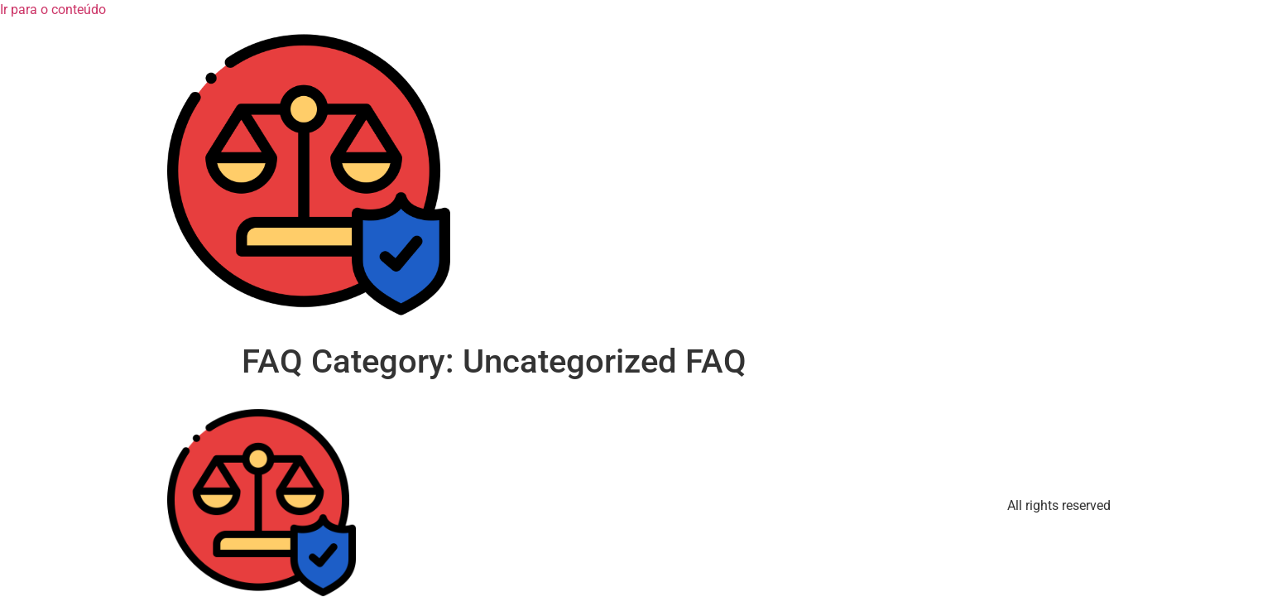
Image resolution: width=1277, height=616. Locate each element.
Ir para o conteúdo (53, 9)
